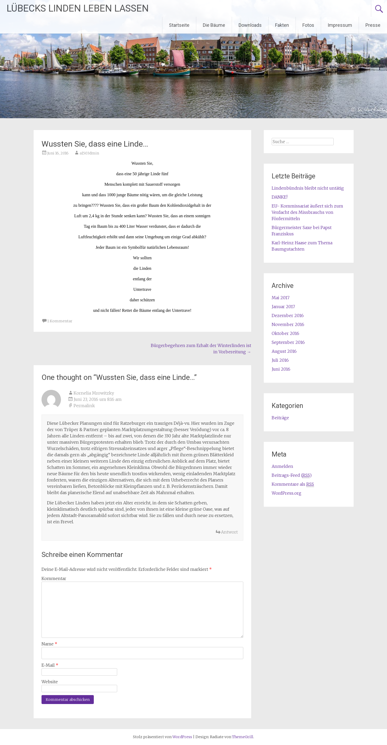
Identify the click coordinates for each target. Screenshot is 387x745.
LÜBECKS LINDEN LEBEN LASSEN (78, 8)
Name (49, 643)
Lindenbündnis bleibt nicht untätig (308, 188)
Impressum (340, 25)
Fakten (282, 25)
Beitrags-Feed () (292, 475)
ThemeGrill (242, 736)
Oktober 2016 (285, 333)
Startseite (179, 25)
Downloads (250, 25)
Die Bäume (214, 25)
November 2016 (288, 324)
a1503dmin (89, 153)
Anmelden (282, 466)
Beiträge (280, 417)
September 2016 (288, 342)
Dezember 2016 (288, 315)
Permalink (84, 405)
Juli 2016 (280, 360)
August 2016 (284, 351)
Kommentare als (293, 484)
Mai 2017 (281, 297)
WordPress (182, 736)
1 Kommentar (60, 321)
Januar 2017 (283, 306)
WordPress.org (286, 493)
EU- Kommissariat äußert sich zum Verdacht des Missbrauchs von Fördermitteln (307, 212)
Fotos (308, 25)
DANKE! (279, 197)
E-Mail (50, 665)
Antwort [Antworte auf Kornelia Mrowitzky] (229, 532)
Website (50, 681)
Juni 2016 (281, 369)
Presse (372, 25)
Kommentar (54, 578)
